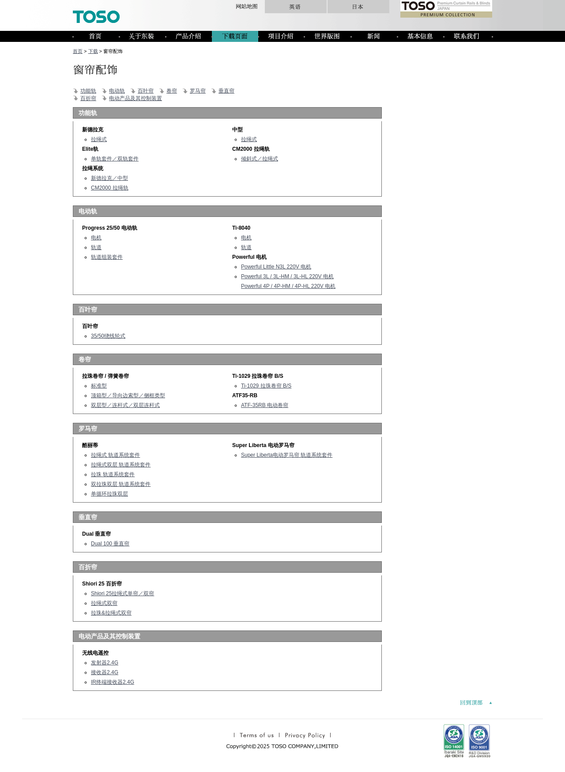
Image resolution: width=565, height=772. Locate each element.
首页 (78, 51)
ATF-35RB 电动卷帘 (264, 405)
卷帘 (171, 91)
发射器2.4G (104, 663)
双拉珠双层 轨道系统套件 (121, 484)
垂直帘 (226, 91)
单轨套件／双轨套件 (115, 159)
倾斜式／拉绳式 (259, 159)
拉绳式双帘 (104, 603)
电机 (96, 238)
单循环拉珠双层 (109, 494)
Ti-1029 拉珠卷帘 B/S (266, 386)
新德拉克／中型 (109, 178)
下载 (93, 51)
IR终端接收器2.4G (112, 682)
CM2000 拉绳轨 (109, 188)
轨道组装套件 (107, 257)
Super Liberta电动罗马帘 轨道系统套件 (286, 455)
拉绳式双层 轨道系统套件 (121, 465)
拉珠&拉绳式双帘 (111, 613)
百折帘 (88, 98)
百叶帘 (146, 91)
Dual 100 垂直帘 (110, 544)
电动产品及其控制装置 (135, 98)
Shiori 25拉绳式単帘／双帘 (122, 593)
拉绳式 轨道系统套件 (115, 455)
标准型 (99, 386)
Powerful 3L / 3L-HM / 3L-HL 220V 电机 (287, 276)
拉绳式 (99, 139)
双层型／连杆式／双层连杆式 (125, 405)
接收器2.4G (104, 672)
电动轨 (117, 91)
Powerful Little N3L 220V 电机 (276, 267)
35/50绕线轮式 (108, 336)
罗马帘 (198, 91)
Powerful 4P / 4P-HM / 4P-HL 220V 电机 (288, 286)
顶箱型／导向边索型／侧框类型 (128, 395)
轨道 (96, 247)
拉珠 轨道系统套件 (113, 474)
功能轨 (88, 91)
